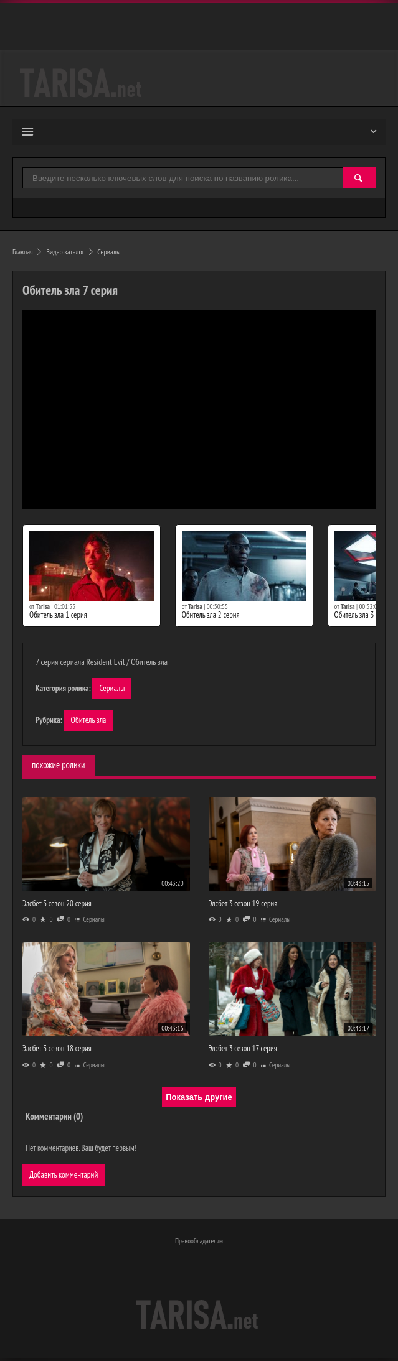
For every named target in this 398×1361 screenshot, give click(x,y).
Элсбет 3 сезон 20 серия (57, 904)
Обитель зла (89, 721)
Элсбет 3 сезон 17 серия (243, 1049)
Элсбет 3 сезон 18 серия (57, 1049)
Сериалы (112, 688)
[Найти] (359, 178)
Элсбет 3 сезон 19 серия (243, 904)
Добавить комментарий (64, 1176)
